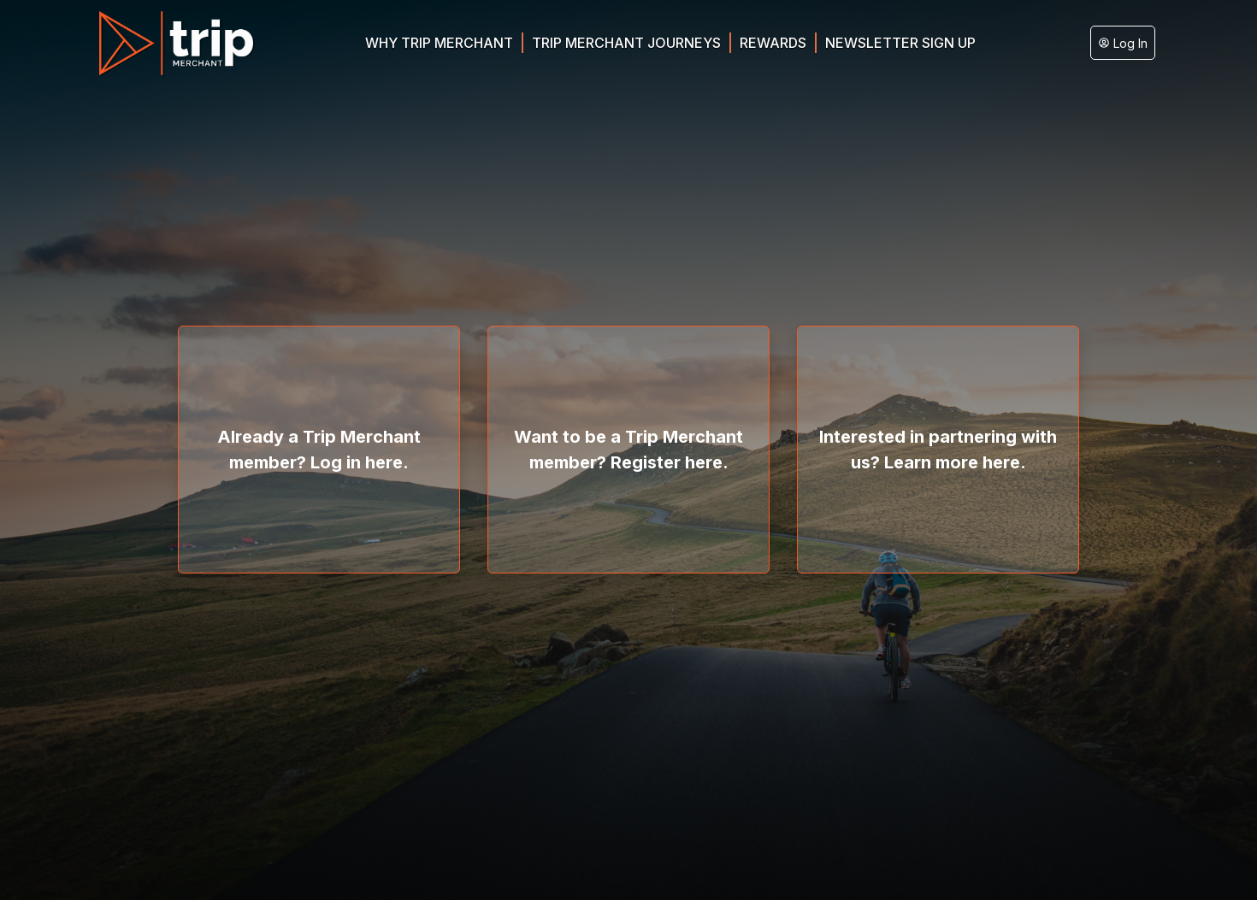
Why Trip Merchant (439, 42)
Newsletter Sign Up (900, 42)
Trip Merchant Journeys (626, 42)
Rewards (773, 42)
